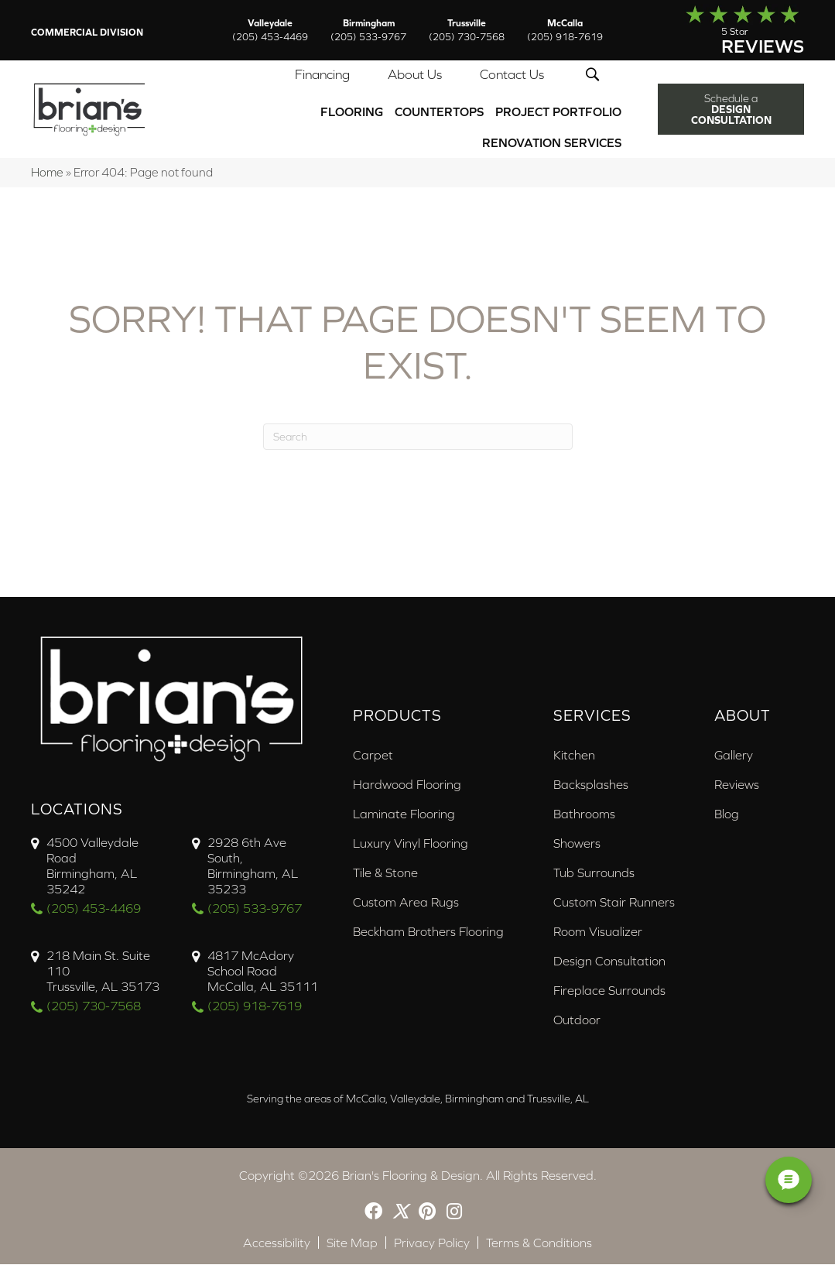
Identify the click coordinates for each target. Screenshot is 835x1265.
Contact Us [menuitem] (512, 75)
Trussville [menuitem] (467, 30)
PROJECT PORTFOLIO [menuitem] (558, 112)
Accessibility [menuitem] (276, 1243)
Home (47, 173)
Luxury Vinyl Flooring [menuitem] (410, 844)
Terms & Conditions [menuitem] (539, 1243)
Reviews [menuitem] (736, 785)
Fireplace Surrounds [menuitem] (609, 991)
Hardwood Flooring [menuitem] (407, 785)
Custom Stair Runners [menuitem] (614, 903)
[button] (595, 75)
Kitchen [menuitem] (574, 756)
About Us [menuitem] (415, 75)
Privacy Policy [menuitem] (432, 1243)
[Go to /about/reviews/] (727, 30)
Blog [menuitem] (726, 814)
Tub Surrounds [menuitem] (594, 873)
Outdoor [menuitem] (577, 1020)
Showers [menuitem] (577, 844)
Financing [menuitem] (322, 75)
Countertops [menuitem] (439, 112)
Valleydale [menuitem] (270, 30)
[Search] (418, 437)
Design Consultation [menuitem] (609, 961)
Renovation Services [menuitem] (551, 143)
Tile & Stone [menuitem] (385, 873)
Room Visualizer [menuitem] (597, 932)
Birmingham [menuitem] (368, 30)
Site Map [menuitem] (352, 1243)
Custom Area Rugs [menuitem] (406, 903)
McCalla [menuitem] (565, 30)
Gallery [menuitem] (733, 756)
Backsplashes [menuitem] (590, 785)
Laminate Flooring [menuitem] (404, 814)
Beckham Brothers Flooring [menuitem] (428, 932)
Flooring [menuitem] (351, 112)
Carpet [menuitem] (373, 756)
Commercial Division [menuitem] (87, 33)
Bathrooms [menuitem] (584, 814)
